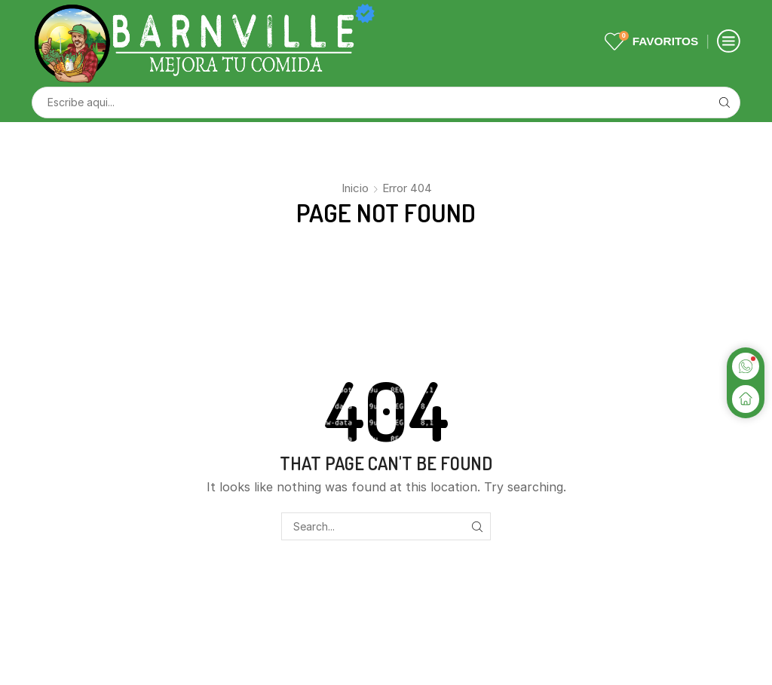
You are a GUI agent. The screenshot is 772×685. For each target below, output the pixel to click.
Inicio (355, 188)
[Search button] (724, 102)
